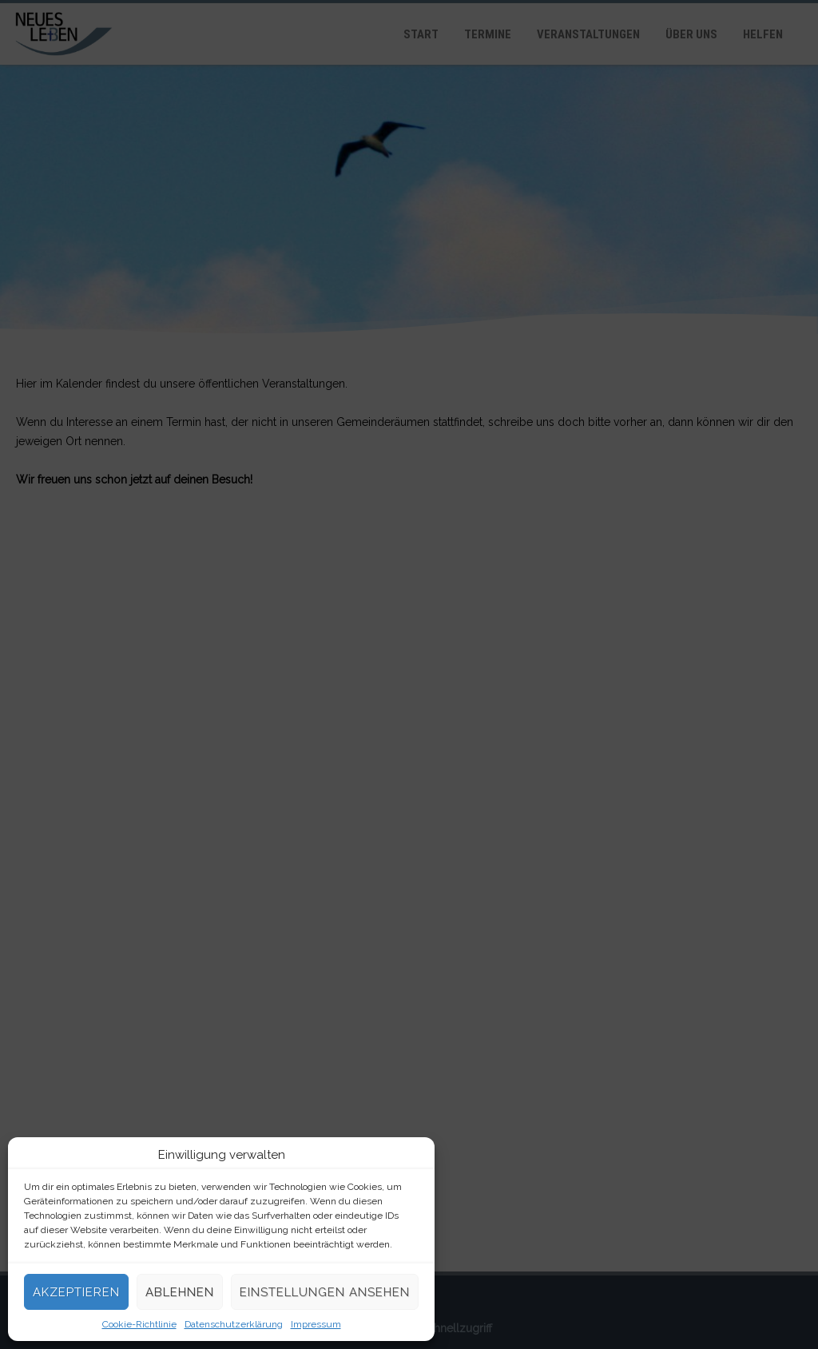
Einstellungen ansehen (325, 1292)
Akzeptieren (76, 1292)
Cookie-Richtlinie (139, 1324)
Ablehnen (179, 1292)
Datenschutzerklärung (234, 1324)
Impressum (316, 1324)
